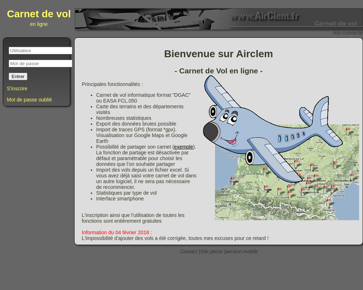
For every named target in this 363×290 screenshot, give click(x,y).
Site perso (211, 251)
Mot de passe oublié (29, 100)
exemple (183, 147)
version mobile (241, 251)
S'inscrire (17, 88)
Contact (188, 251)
